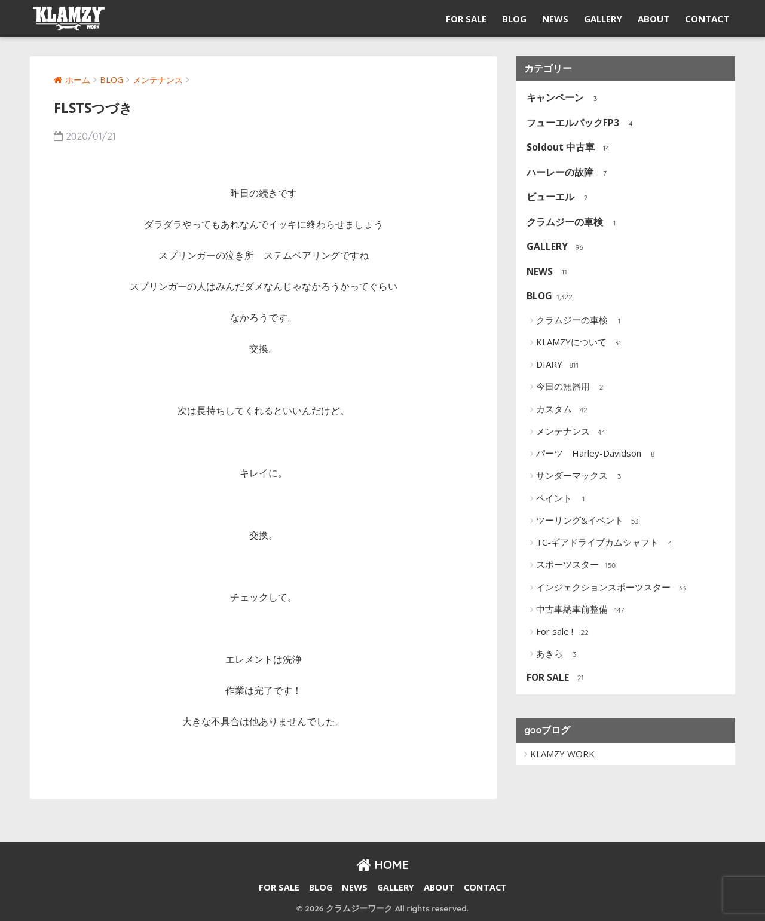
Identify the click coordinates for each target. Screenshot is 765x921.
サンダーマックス (581, 476)
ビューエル (560, 197)
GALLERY (603, 19)
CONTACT (707, 19)
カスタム (563, 410)
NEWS (555, 19)
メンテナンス (572, 432)
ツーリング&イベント (589, 521)
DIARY (558, 365)
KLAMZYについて (580, 343)
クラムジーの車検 (574, 222)
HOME (382, 864)
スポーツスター (576, 565)
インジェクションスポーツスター (612, 588)
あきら (559, 654)
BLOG (514, 19)
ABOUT (653, 19)
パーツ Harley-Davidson (598, 454)
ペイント (563, 499)
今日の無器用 (572, 387)
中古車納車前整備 (581, 610)
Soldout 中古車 (570, 147)
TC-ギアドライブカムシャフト (606, 543)
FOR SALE (466, 19)
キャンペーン (564, 98)
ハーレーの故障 (569, 173)
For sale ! (564, 632)
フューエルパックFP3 (582, 123)
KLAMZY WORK (562, 754)
